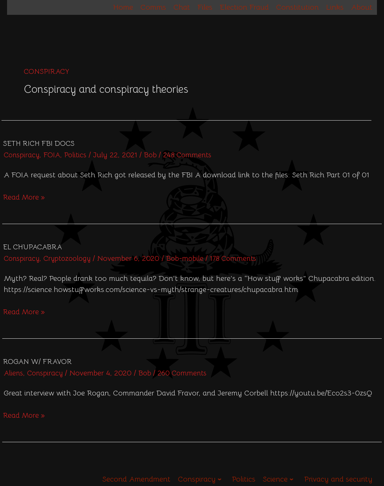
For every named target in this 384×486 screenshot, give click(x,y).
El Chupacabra (32, 246)
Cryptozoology (71, 258)
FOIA (54, 155)
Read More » (24, 196)
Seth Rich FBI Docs (39, 143)
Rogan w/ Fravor (37, 361)
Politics (78, 155)
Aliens (14, 372)
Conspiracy (23, 155)
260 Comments (187, 372)
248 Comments (193, 155)
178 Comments (242, 258)
